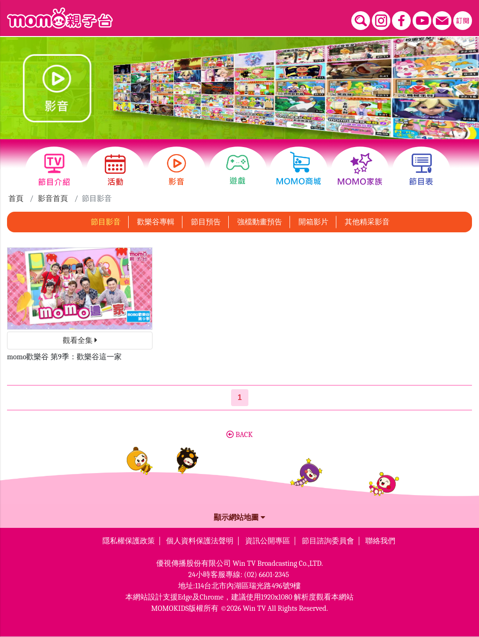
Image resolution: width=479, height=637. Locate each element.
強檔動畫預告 (259, 222)
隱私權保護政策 (128, 541)
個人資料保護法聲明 (199, 541)
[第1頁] (239, 397)
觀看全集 (80, 340)
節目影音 (106, 222)
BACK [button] (239, 434)
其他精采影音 (367, 222)
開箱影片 (313, 222)
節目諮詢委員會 (328, 541)
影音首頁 (53, 198)
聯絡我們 (380, 541)
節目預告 (206, 222)
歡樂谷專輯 (155, 222)
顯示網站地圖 (239, 517)
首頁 (15, 198)
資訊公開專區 (267, 541)
